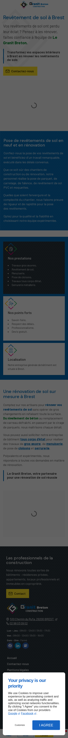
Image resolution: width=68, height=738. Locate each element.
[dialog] (34, 703)
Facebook (27, 713)
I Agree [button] (46, 725)
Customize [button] (20, 725)
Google (12, 713)
